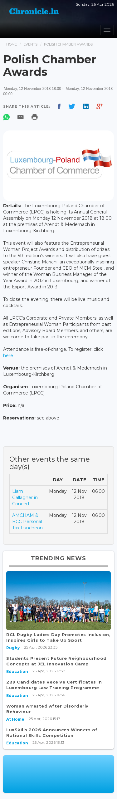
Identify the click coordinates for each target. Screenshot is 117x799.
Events (30, 44)
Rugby (13, 647)
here (8, 355)
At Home (15, 719)
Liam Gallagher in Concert (25, 497)
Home (11, 44)
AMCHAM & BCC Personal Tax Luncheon (27, 521)
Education (17, 671)
